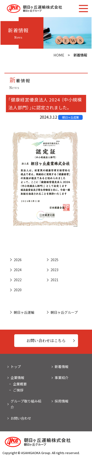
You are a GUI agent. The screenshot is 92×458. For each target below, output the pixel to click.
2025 (54, 259)
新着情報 (61, 366)
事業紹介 (61, 377)
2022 (18, 279)
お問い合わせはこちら (46, 340)
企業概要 (20, 383)
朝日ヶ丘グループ (64, 312)
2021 (54, 279)
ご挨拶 (18, 390)
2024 (18, 269)
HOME (58, 54)
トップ (16, 366)
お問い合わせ (21, 418)
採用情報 (61, 401)
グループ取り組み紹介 (26, 404)
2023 (54, 269)
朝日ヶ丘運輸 (24, 312)
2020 (18, 289)
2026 (18, 259)
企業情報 (17, 377)
